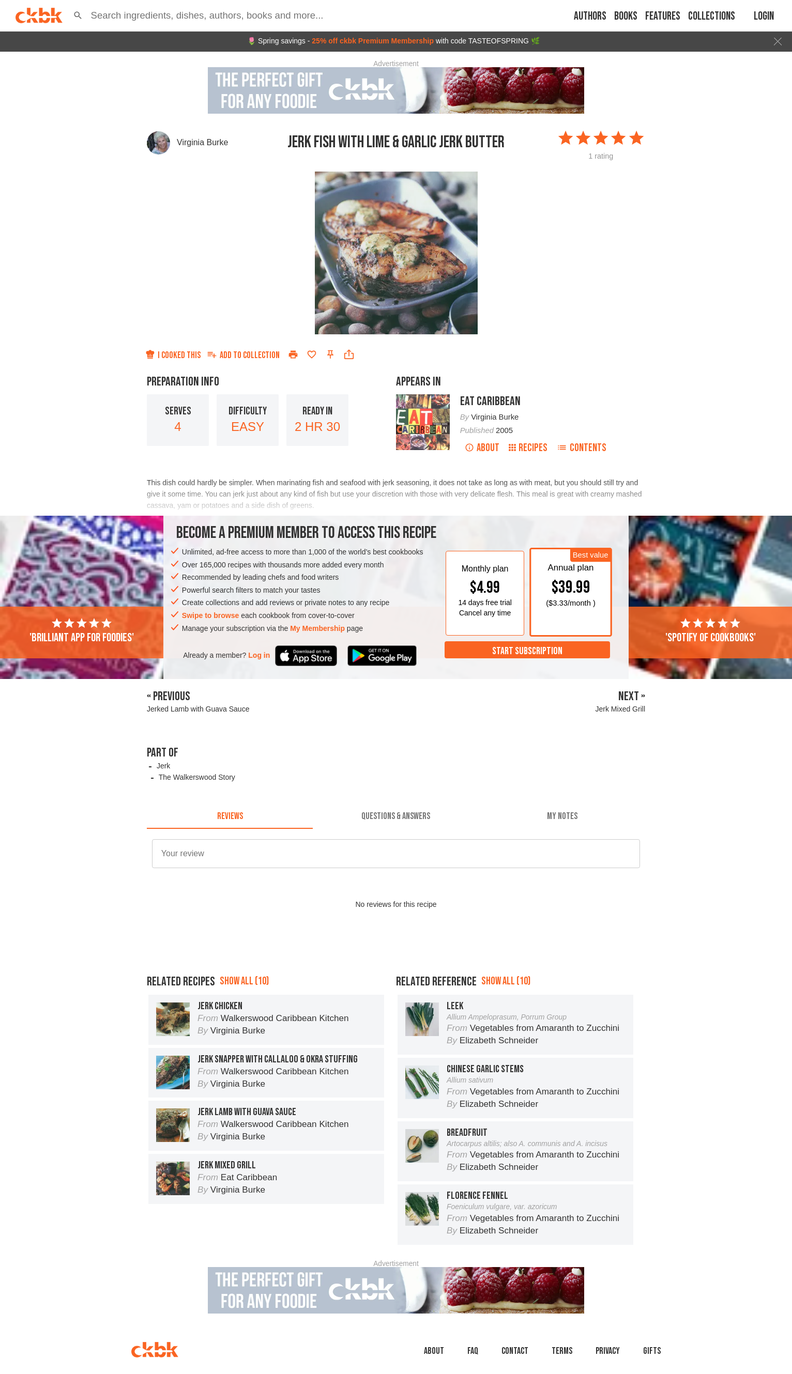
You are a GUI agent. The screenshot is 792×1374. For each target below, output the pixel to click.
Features (662, 16)
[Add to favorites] (311, 354)
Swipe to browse (210, 615)
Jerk (163, 766)
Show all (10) (244, 1027)
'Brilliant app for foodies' (81, 631)
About (482, 447)
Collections (711, 16)
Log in (259, 655)
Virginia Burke (202, 142)
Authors (590, 16)
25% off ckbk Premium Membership (373, 41)
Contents (581, 447)
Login (764, 16)
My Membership (317, 628)
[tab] (230, 816)
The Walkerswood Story (197, 777)
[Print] (293, 354)
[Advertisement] (396, 974)
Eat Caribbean (490, 401)
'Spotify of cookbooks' (710, 631)
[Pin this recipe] (330, 354)
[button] (78, 15)
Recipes (528, 447)
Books (625, 16)
